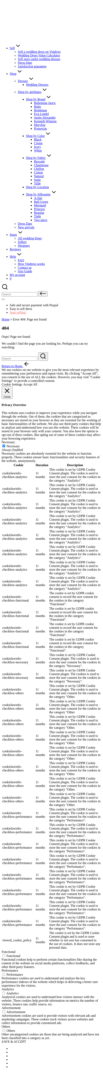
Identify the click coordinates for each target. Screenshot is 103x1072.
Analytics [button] (8, 989)
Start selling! (18, 312)
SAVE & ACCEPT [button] (14, 1041)
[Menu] (3, 299)
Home (6, 319)
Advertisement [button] (11, 1008)
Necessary (13, 446)
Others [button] (6, 1026)
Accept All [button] (30, 384)
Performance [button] (10, 970)
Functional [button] (8, 952)
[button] (43, 294)
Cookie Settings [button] (12, 384)
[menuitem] (20, 1048)
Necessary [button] (8, 442)
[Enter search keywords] (19, 358)
